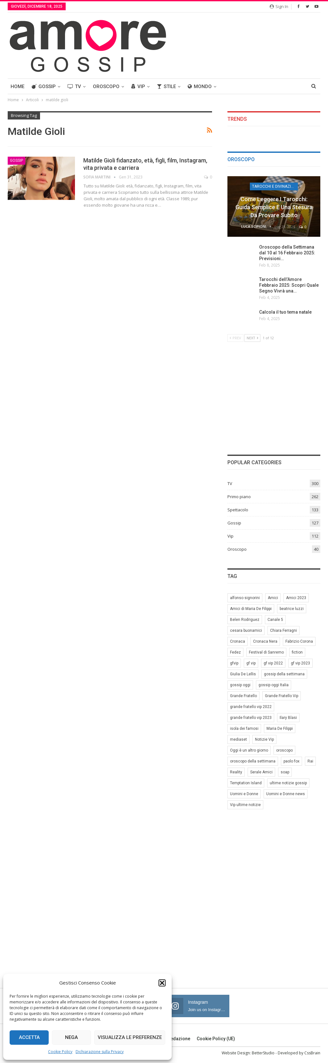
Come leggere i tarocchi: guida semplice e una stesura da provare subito (274, 207)
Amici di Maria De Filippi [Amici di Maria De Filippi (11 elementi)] (251, 608)
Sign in (279, 6)
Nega (71, 1037)
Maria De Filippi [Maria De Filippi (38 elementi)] (279, 728)
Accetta (29, 1037)
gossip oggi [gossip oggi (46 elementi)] (240, 685)
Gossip (44, 86)
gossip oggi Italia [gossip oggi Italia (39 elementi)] (273, 685)
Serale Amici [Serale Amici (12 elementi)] (261, 772)
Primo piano (239, 496)
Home (17, 86)
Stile (166, 86)
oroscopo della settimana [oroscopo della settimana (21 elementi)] (252, 761)
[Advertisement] (273, 397)
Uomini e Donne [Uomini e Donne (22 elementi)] (244, 794)
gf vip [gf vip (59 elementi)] (251, 663)
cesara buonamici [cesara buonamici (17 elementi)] (246, 630)
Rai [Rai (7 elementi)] (310, 761)
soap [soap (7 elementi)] (285, 772)
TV (74, 86)
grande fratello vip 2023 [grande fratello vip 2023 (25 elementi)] (251, 717)
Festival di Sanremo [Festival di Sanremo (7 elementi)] (266, 652)
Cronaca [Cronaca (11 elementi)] (237, 641)
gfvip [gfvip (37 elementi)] (234, 663)
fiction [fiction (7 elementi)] (297, 652)
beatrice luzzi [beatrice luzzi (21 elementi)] (292, 608)
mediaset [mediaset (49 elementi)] (238, 739)
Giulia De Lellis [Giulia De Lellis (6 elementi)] (243, 674)
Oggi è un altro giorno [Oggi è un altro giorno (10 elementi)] (249, 750)
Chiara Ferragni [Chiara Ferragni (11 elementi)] (283, 630)
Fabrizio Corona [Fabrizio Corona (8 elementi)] (299, 641)
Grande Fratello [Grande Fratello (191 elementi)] (243, 696)
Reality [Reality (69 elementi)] (236, 772)
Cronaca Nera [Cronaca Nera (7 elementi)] (265, 641)
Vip (138, 86)
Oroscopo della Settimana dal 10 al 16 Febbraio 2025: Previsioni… (287, 252)
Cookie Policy (60, 1051)
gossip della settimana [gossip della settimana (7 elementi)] (284, 674)
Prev (235, 337)
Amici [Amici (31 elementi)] (273, 598)
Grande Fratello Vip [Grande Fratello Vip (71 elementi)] (281, 696)
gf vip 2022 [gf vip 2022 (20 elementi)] (273, 663)
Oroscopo (106, 86)
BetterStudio (263, 1053)
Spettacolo (237, 510)
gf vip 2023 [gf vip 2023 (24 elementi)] (300, 663)
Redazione (176, 1038)
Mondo (200, 86)
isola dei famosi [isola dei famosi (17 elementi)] (244, 728)
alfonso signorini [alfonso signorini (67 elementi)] (245, 598)
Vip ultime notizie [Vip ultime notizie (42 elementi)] (245, 805)
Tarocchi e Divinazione (275, 186)
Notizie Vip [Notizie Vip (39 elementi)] (264, 739)
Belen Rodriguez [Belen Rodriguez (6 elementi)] (244, 619)
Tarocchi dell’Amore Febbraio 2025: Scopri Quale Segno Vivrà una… (289, 285)
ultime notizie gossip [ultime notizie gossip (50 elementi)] (288, 783)
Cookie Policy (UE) (216, 1038)
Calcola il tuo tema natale (285, 312)
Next (252, 337)
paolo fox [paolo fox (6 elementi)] (291, 761)
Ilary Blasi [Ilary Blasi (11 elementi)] (288, 717)
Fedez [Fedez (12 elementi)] (235, 652)
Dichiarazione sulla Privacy (100, 1051)
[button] (162, 983)
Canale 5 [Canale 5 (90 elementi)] (275, 619)
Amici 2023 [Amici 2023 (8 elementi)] (296, 598)
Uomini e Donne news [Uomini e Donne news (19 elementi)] (285, 794)
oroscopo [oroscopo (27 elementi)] (284, 750)
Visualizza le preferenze (130, 1037)
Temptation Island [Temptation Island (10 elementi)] (246, 783)
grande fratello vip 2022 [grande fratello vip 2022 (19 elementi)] (251, 707)
